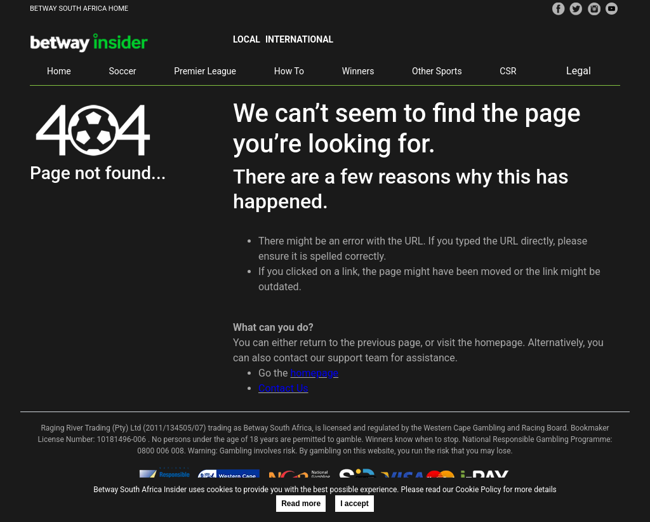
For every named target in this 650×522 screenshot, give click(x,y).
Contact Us (283, 388)
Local (246, 39)
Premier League (205, 71)
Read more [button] (301, 503)
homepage (314, 373)
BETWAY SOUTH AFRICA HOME (79, 8)
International (299, 39)
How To (289, 71)
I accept (354, 503)
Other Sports (437, 71)
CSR (508, 71)
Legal (578, 71)
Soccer (122, 71)
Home (59, 71)
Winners (358, 71)
